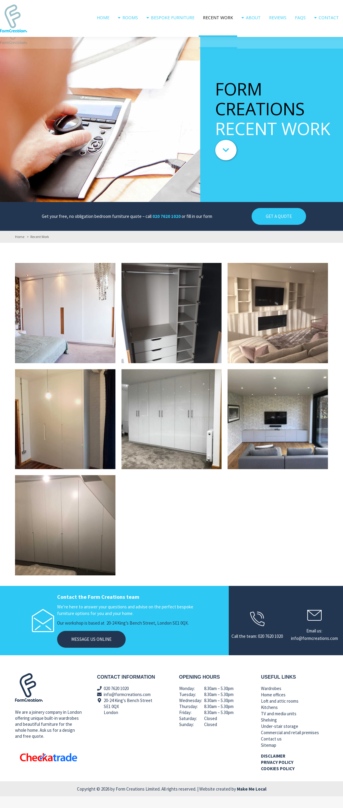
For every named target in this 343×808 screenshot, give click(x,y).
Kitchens (269, 719)
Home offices (273, 706)
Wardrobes (271, 700)
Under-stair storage (279, 738)
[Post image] (65, 325)
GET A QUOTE (279, 228)
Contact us (271, 750)
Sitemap (268, 757)
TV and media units (278, 725)
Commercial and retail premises (290, 744)
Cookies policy (278, 780)
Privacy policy (277, 774)
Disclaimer (273, 767)
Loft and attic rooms (280, 713)
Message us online (91, 651)
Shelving (269, 731)
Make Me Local (251, 800)
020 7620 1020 (330, 6)
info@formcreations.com (271, 6)
